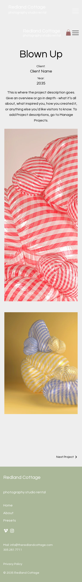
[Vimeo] (5, 530)
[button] (68, 32)
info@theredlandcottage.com (31, 545)
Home (8, 505)
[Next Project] (67, 457)
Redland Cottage (22, 477)
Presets (9, 520)
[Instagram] (12, 530)
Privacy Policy (12, 564)
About (8, 513)
